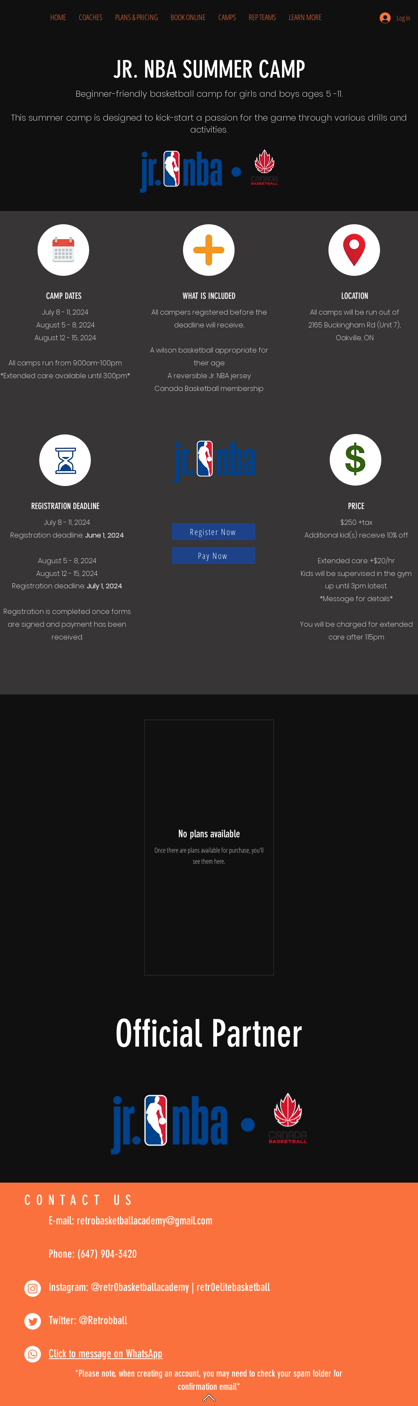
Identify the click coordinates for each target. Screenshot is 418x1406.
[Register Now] (213, 531)
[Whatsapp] (32, 1354)
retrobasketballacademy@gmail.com (144, 1220)
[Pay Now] (213, 555)
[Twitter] (32, 1321)
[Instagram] (32, 1288)
